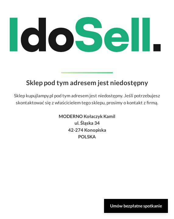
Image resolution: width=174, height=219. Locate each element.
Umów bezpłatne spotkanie (136, 205)
